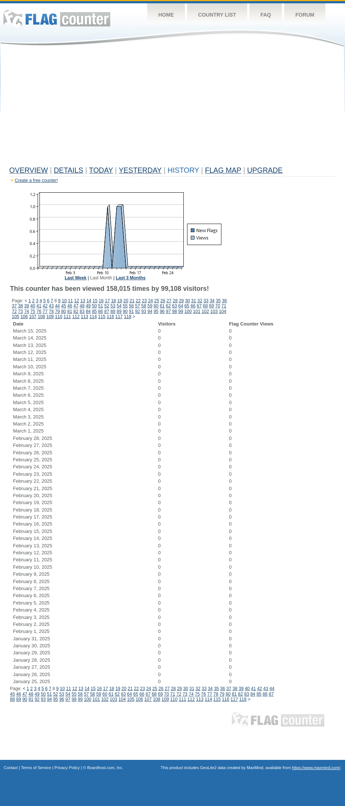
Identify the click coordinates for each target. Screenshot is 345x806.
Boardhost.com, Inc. (105, 767)
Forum (304, 15)
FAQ (266, 15)
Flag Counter (56, 18)
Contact (11, 767)
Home (166, 15)
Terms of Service (36, 767)
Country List (217, 15)
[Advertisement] (172, 107)
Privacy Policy (67, 767)
